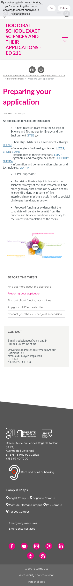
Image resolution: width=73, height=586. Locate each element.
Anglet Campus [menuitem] (19, 498)
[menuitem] (36, 286)
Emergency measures (23, 523)
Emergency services (22, 528)
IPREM (7, 145)
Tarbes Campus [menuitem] (19, 511)
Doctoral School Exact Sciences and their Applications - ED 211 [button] (23, 39)
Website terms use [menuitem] (36, 568)
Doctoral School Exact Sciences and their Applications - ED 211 (34, 75)
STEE (31, 135)
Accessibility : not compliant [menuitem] (36, 575)
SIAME (16, 151)
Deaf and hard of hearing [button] (31, 472)
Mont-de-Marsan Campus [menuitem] (25, 505)
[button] (62, 39)
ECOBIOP (61, 158)
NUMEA (8, 161)
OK (51, 8)
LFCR (6, 151)
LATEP (60, 148)
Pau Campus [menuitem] (54, 505)
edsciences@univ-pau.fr (32, 340)
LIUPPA (24, 167)
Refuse (64, 8)
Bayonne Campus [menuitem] (44, 498)
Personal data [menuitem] (36, 581)
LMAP (58, 154)
